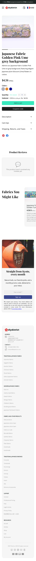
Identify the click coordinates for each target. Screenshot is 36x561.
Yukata (6, 477)
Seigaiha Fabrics (8, 363)
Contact (6, 497)
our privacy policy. (17, 309)
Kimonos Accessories (10, 487)
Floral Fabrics (7, 373)
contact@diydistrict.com (13, 349)
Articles (6, 527)
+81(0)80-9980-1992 (12, 347)
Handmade (7, 447)
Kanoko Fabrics (8, 366)
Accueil (6, 523)
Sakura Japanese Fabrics (10, 376)
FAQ (5, 503)
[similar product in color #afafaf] (3, 89)
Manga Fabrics (8, 400)
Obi (5, 484)
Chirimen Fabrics (8, 369)
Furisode (6, 460)
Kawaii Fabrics (8, 396)
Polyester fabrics (8, 440)
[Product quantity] (22, 95)
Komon (6, 470)
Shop (5, 530)
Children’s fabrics (8, 403)
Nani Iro (6, 389)
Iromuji (6, 473)
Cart (5, 534)
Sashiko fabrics (8, 436)
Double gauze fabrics (10, 406)
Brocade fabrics (8, 433)
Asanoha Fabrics (8, 359)
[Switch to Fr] (28, 7)
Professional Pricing (9, 500)
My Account (7, 537)
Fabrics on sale (8, 430)
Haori (5, 480)
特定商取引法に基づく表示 (11, 514)
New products (8, 419)
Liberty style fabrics (9, 393)
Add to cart (18, 103)
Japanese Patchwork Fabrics (12, 410)
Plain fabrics (7, 443)
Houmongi (7, 467)
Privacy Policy (8, 510)
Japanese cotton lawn (10, 423)
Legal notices (7, 507)
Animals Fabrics (8, 380)
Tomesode (7, 463)
